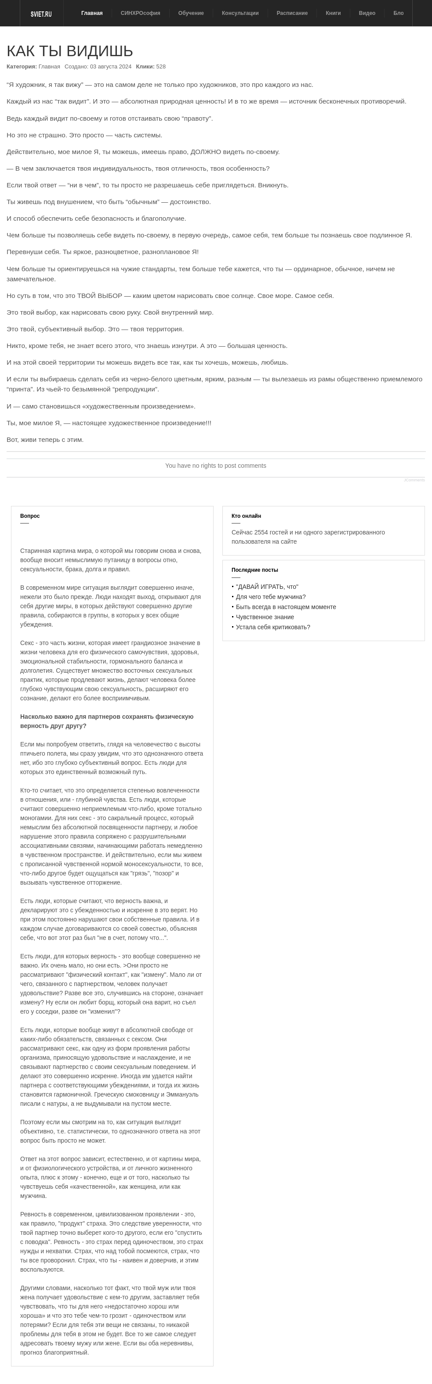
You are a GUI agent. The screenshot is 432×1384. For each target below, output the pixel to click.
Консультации (240, 13)
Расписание (292, 13)
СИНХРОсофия (140, 13)
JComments (414, 480)
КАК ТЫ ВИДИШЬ (70, 50)
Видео (367, 13)
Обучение (191, 13)
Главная (92, 13)
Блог (399, 13)
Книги (333, 13)
